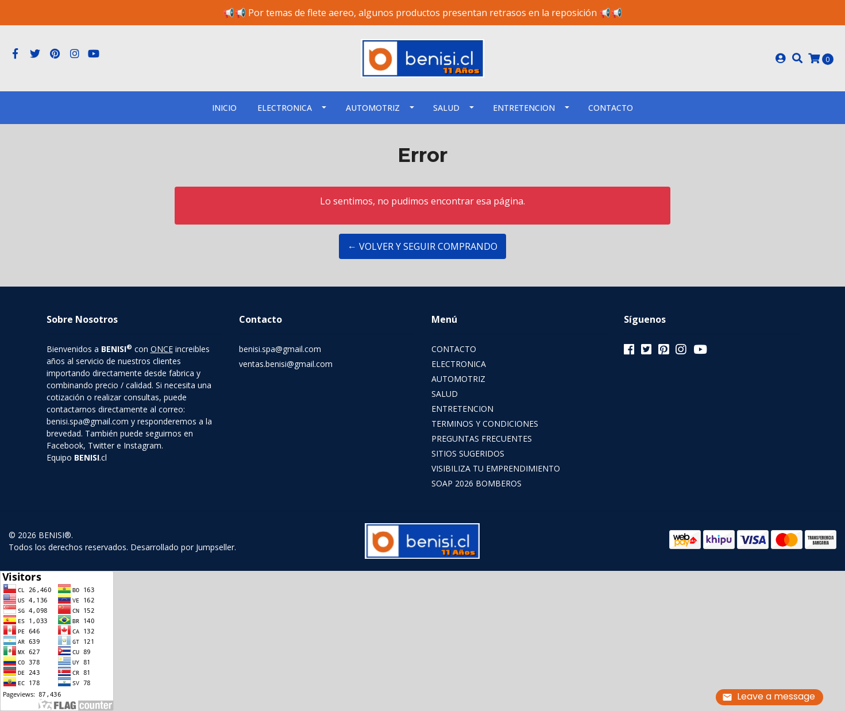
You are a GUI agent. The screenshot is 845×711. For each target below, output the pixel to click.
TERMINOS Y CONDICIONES (484, 423)
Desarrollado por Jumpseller (182, 547)
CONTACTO (453, 348)
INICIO (224, 107)
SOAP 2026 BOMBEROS (476, 483)
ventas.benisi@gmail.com (286, 363)
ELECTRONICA (284, 107)
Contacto (610, 107)
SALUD (446, 107)
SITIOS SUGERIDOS (467, 453)
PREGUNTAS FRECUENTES (481, 438)
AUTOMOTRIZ (373, 107)
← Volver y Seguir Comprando (422, 246)
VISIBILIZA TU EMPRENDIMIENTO (495, 468)
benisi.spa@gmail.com (280, 348)
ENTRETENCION (524, 107)
